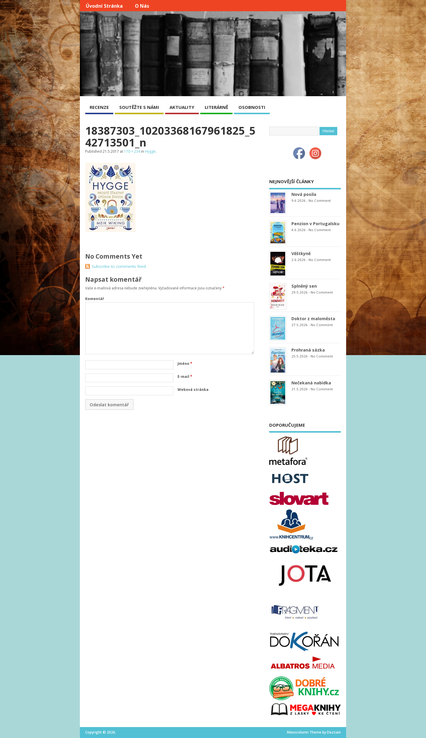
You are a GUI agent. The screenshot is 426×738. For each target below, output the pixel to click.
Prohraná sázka (308, 350)
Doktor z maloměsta (313, 318)
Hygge (150, 151)
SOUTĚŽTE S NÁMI (139, 107)
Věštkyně (301, 253)
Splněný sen (304, 286)
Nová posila (303, 194)
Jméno (185, 363)
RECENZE (99, 107)
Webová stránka (193, 389)
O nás (142, 6)
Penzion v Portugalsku (315, 223)
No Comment (320, 200)
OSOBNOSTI (251, 107)
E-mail (185, 376)
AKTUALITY (182, 107)
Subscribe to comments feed (119, 266)
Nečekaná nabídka (311, 383)
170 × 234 (132, 151)
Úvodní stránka (104, 6)
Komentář (94, 298)
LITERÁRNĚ (216, 107)
